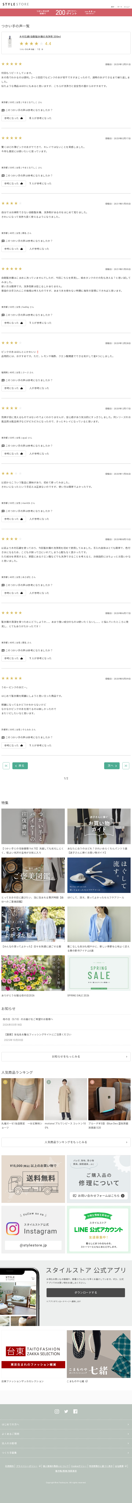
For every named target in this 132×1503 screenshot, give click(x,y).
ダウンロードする (85, 1292)
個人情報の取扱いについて (56, 1466)
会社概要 (119, 1466)
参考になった (13, 118)
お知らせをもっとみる (66, 1056)
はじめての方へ (10, 1424)
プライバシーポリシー (27, 1466)
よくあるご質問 (10, 1434)
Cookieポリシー (79, 1466)
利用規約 (9, 1466)
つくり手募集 (9, 1452)
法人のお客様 (9, 1443)
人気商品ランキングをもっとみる (66, 1142)
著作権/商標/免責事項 (66, 1471)
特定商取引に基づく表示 (101, 1466)
